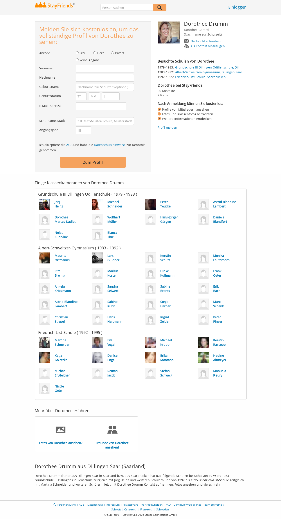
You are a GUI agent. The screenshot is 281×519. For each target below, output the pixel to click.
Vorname (45, 68)
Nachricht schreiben (206, 41)
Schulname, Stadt (52, 121)
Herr (100, 53)
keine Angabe (90, 60)
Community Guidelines (187, 504)
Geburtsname (49, 87)
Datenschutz (95, 504)
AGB (69, 145)
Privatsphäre (130, 504)
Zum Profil (93, 162)
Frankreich (146, 509)
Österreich (130, 509)
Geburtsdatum (50, 96)
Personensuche (66, 504)
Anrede (44, 53)
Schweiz (116, 509)
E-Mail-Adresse (50, 106)
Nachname (47, 77)
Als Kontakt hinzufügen (208, 46)
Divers (119, 53)
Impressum (113, 504)
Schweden (162, 509)
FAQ (168, 504)
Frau (83, 53)
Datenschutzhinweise (110, 145)
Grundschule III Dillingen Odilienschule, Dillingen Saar (215, 67)
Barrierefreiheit (213, 504)
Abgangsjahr (48, 130)
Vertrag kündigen (151, 504)
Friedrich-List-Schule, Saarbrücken (200, 77)
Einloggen (237, 7)
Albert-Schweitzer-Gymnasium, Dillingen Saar (208, 72)
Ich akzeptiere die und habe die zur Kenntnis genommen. (92, 147)
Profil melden (167, 127)
